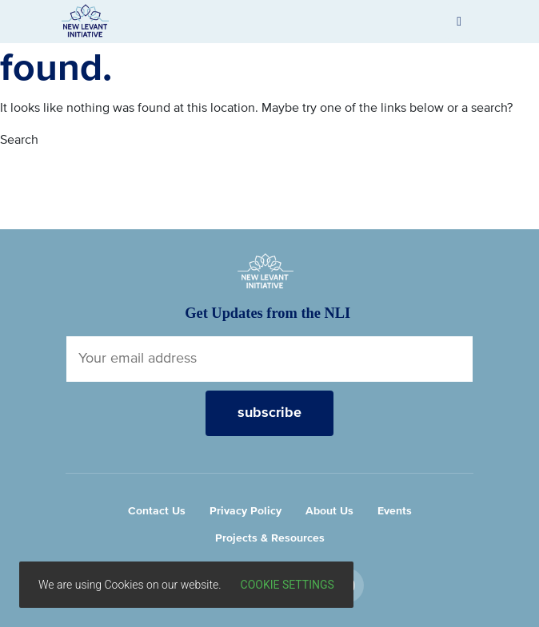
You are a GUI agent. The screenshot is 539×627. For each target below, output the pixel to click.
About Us (329, 511)
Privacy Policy (245, 511)
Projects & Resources (270, 538)
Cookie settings (287, 584)
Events (394, 511)
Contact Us (157, 511)
